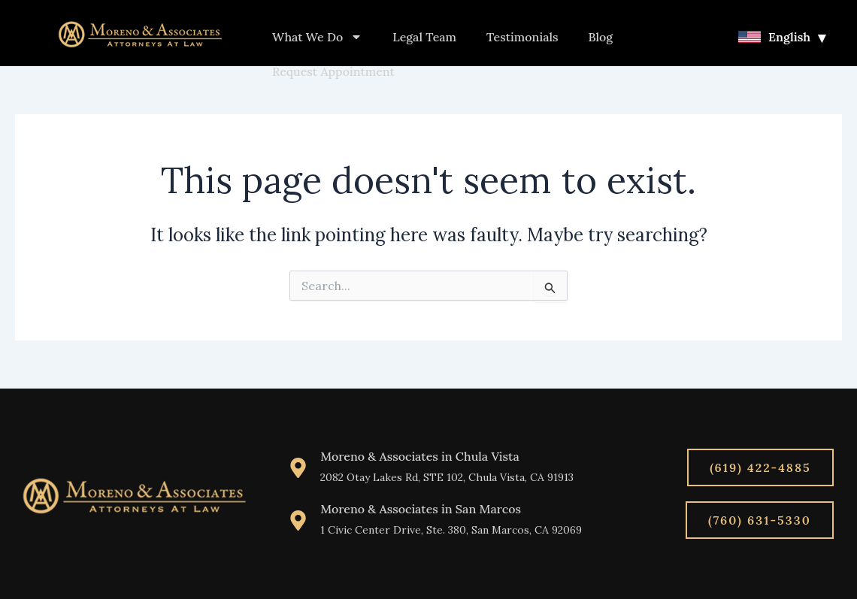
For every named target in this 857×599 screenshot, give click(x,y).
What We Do (317, 36)
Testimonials (522, 36)
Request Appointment (333, 71)
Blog (601, 36)
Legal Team (424, 36)
